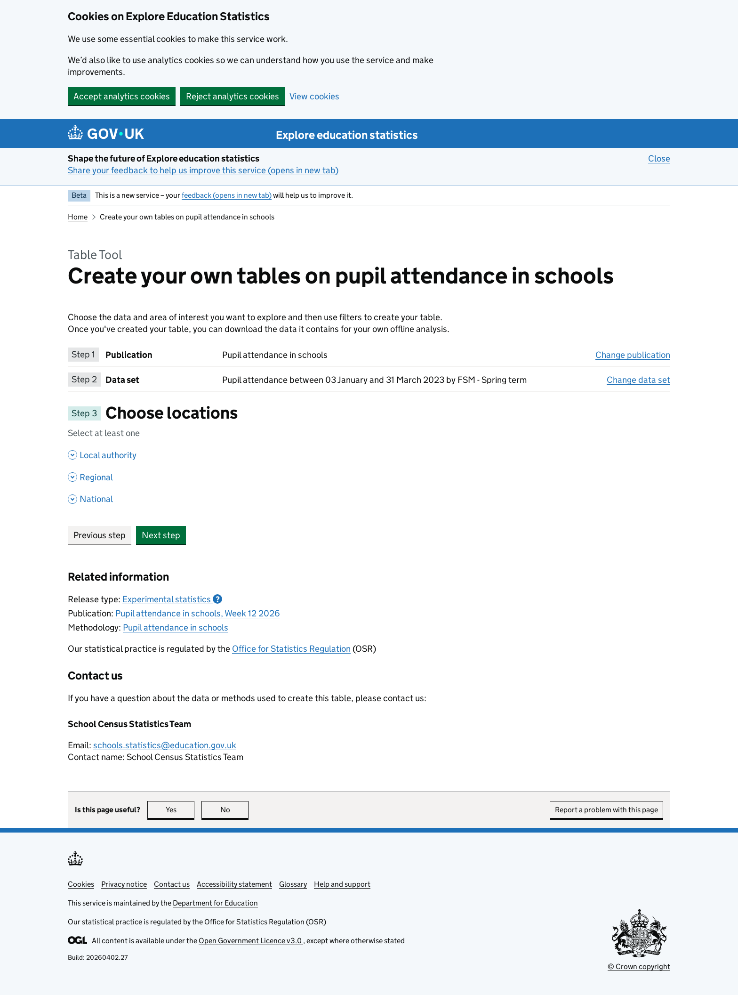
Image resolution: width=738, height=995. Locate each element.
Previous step (99, 535)
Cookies (81, 884)
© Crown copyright (639, 966)
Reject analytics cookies (232, 96)
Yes (180, 809)
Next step (161, 535)
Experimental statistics (172, 599)
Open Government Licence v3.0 (251, 940)
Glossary (293, 884)
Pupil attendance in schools (175, 627)
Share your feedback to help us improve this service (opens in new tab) (203, 170)
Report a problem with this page (606, 809)
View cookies (314, 96)
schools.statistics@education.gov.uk (164, 745)
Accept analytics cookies (121, 96)
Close (659, 158)
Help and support (342, 884)
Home (78, 216)
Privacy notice (124, 884)
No (234, 809)
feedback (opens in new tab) (227, 195)
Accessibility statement (234, 884)
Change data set (638, 379)
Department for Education (215, 902)
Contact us (172, 884)
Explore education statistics (347, 135)
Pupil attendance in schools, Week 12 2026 (197, 613)
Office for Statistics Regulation (291, 648)
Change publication (632, 354)
